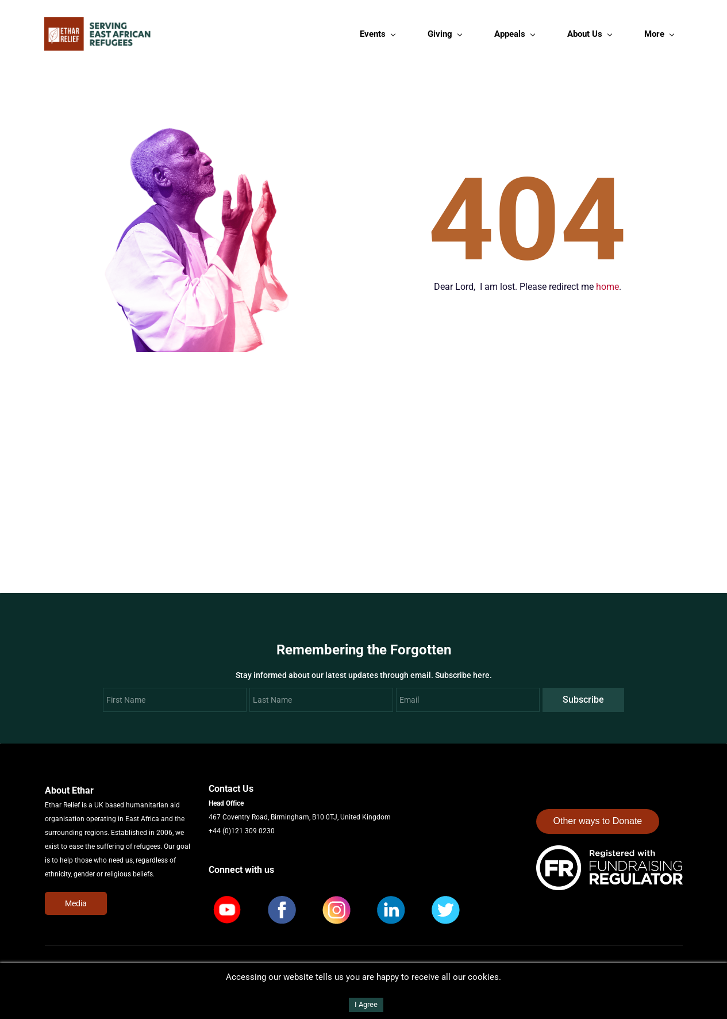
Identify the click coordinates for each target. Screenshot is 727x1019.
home (607, 288)
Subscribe (583, 701)
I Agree (366, 1004)
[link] (609, 854)
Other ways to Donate (598, 823)
